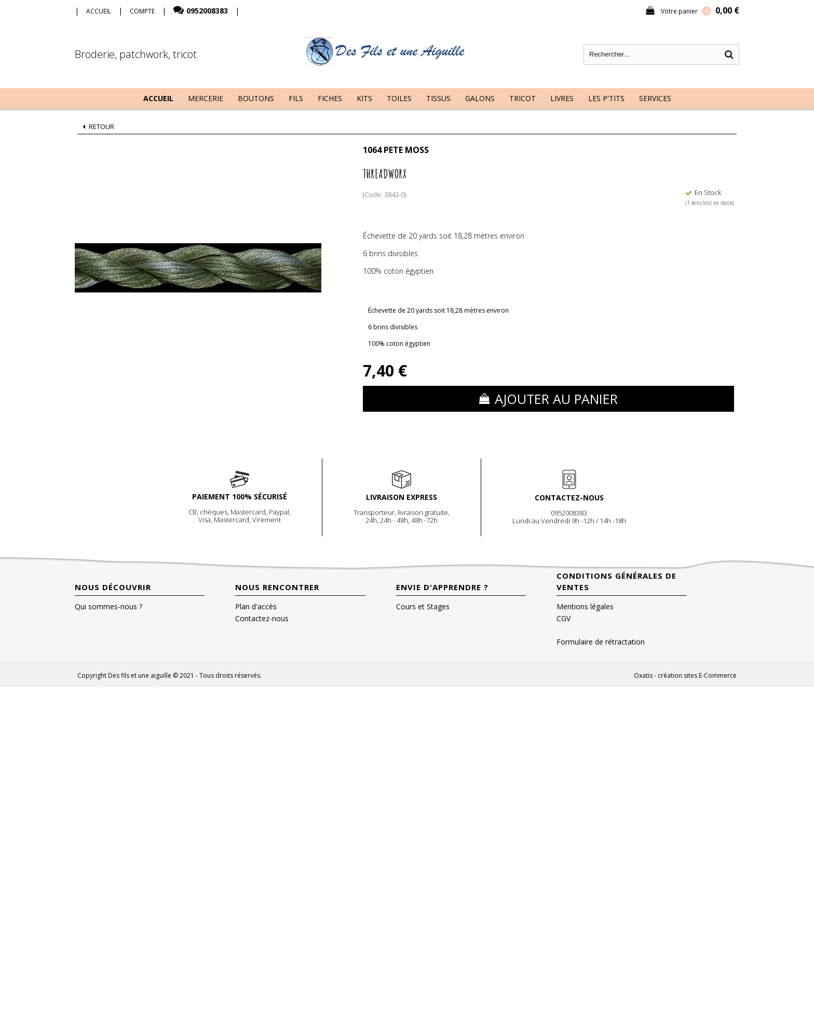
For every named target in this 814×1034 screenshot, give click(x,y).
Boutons (256, 98)
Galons (480, 98)
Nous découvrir (113, 587)
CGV (564, 618)
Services (655, 98)
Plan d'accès (256, 606)
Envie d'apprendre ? (442, 587)
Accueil (158, 98)
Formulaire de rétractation (601, 642)
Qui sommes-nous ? (108, 606)
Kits (364, 98)
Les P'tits (606, 98)
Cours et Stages (423, 606)
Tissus (438, 98)
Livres (562, 98)
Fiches (330, 98)
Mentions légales (585, 606)
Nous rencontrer (277, 587)
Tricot (522, 98)
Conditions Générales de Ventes (616, 581)
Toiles (399, 98)
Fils (296, 98)
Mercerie (205, 98)
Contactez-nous (262, 618)
